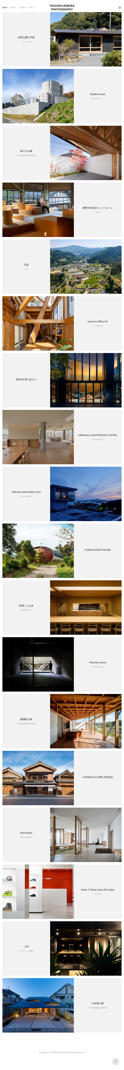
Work (4, 7)
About (13, 7)
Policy (31, 7)
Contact (22, 7)
